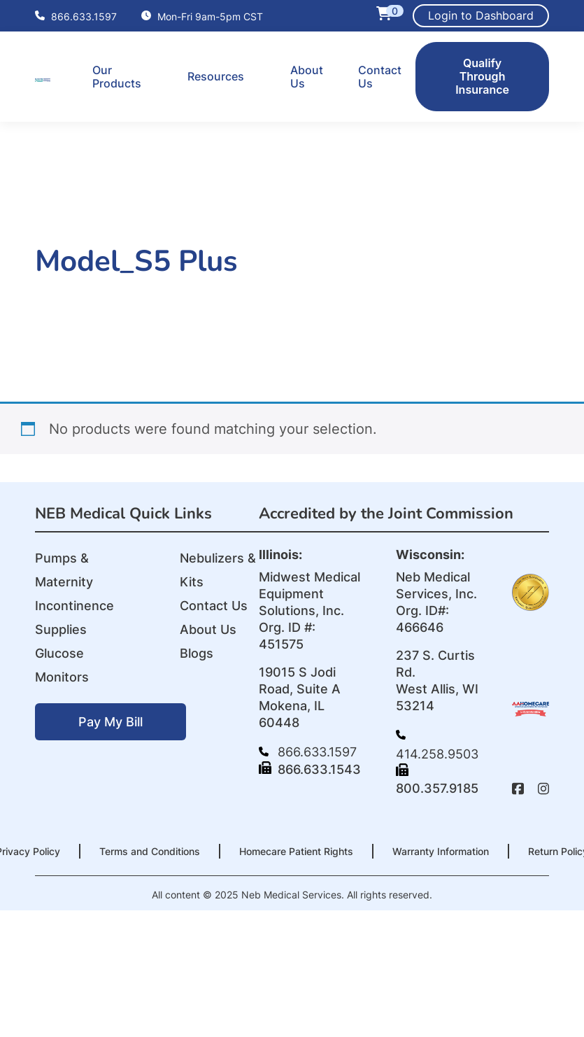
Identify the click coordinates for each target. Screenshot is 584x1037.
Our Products (116, 76)
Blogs (196, 653)
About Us (306, 76)
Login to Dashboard (481, 15)
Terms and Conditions (149, 851)
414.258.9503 (437, 745)
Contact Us (379, 76)
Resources (215, 76)
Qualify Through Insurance (482, 76)
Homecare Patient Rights (296, 851)
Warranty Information (440, 851)
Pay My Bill (110, 721)
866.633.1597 (76, 16)
